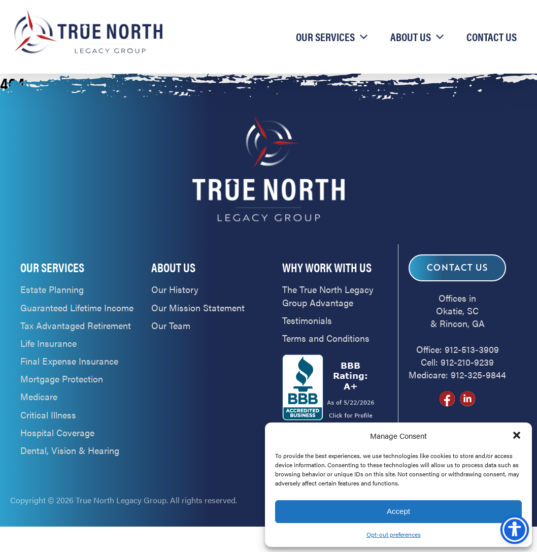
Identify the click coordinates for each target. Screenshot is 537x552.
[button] (517, 435)
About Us (410, 36)
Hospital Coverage (57, 432)
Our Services (325, 36)
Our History (174, 289)
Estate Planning (52, 289)
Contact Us (491, 36)
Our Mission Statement (198, 307)
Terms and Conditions (326, 338)
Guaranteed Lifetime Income (76, 307)
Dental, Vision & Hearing (69, 450)
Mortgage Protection (61, 378)
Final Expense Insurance (69, 360)
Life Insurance (48, 343)
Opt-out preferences (393, 534)
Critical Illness (48, 414)
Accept (398, 511)
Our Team (170, 325)
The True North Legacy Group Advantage (328, 295)
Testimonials (307, 320)
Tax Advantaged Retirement (75, 325)
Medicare (38, 396)
